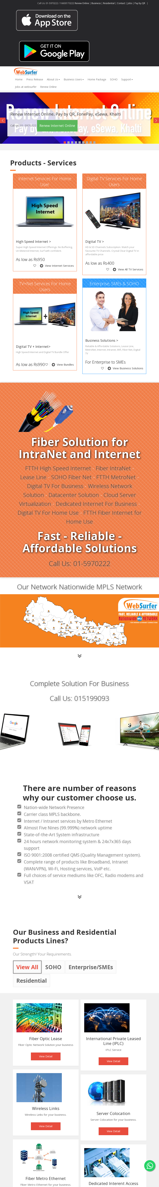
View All (27, 967)
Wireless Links (45, 1108)
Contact (121, 3)
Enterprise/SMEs (90, 967)
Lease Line (33, 477)
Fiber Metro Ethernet (46, 1178)
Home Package (97, 79)
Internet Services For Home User (44, 182)
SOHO (114, 79)
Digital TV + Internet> (33, 346)
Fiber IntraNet (113, 468)
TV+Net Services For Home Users (45, 287)
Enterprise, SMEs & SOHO (114, 284)
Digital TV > (94, 241)
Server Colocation (113, 1113)
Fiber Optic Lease (45, 1038)
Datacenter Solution (73, 495)
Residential (109, 3)
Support (127, 79)
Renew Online (82, 3)
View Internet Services (57, 265)
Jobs (130, 3)
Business (96, 3)
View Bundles (63, 364)
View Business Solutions (125, 368)
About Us (53, 79)
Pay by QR (140, 3)
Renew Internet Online (57, 125)
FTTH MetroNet (116, 477)
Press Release (34, 79)
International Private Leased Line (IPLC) (113, 1041)
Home (19, 79)
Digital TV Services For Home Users (114, 182)
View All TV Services (128, 269)
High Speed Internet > (33, 241)
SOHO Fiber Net (71, 477)
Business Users (74, 79)
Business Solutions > (101, 340)
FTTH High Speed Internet (58, 468)
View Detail (45, 1056)
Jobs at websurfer (25, 87)
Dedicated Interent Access (113, 1183)
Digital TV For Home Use (48, 512)
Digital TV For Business (55, 486)
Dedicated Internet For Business (96, 503)
